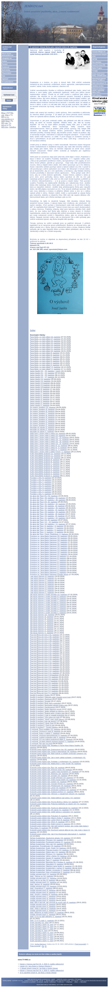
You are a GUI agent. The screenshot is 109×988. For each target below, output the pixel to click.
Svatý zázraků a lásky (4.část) (41, 935)
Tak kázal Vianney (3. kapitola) (41, 629)
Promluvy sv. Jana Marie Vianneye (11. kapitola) (48, 554)
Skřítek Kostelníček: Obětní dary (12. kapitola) (47, 852)
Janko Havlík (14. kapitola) (40, 379)
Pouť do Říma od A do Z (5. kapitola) (44, 685)
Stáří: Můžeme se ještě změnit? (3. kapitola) (47, 913)
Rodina (4, 61)
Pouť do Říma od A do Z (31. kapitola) (44, 635)
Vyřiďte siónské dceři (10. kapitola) (43, 886)
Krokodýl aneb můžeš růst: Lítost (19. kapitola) (48, 788)
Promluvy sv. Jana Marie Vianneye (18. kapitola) (48, 540)
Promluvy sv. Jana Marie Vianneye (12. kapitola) (48, 552)
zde (2, 115)
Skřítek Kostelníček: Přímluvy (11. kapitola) (46, 854)
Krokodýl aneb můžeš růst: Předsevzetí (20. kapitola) (50, 786)
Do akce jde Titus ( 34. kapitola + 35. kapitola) (47, 508)
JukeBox (12, 127)
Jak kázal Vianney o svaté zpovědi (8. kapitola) (48, 599)
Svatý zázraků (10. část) (39, 923)
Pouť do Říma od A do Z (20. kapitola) (44, 655)
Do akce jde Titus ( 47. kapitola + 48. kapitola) (47, 500)
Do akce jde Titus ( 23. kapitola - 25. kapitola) (47, 516)
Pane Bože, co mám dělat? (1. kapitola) (45, 369)
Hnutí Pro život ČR (98, 65)
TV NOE (95, 71)
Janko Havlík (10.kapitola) (40, 387)
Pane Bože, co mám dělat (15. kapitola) (45, 343)
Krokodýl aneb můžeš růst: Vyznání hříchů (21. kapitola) (51, 784)
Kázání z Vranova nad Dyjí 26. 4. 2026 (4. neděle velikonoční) (42, 964)
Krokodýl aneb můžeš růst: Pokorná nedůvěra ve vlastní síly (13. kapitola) (58, 804)
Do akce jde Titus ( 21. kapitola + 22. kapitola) (47, 518)
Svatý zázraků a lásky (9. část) (41, 925)
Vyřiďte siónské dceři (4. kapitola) (43, 904)
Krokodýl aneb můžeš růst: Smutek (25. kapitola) (48, 776)
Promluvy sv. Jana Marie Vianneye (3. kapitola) (48, 568)
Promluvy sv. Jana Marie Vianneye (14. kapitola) (48, 548)
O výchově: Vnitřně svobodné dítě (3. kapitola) (48, 737)
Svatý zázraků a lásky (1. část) (41, 941)
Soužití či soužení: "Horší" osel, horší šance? (47, 719)
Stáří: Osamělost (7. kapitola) (41, 888)
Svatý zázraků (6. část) (39, 931)
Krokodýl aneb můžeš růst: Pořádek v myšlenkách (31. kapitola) (54, 762)
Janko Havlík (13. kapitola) (40, 381)
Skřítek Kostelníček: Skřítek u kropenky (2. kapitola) (50, 870)
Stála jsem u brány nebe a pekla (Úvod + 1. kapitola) (50, 452)
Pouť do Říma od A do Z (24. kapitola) (44, 649)
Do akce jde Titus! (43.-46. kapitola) (43, 502)
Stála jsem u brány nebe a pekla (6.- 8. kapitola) (48, 448)
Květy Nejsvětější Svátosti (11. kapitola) (45, 456)
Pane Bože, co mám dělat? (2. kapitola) (45, 367)
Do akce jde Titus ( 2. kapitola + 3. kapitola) (46, 532)
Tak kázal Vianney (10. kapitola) (42, 615)
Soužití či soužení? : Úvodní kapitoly (44, 727)
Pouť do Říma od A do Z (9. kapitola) (44, 677)
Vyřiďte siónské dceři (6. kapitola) (43, 898)
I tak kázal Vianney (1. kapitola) (42, 593)
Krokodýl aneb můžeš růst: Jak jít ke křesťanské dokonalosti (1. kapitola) (58, 834)
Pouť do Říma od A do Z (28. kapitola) (44, 641)
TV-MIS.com (6, 126)
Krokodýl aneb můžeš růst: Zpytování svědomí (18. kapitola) (53, 790)
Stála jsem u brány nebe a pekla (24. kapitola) (47, 436)
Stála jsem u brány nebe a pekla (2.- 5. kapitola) (48, 450)
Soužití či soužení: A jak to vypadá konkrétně (47, 715)
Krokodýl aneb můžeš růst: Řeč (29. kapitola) (47, 768)
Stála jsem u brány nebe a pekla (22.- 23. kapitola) (49, 438)
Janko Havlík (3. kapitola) (39, 401)
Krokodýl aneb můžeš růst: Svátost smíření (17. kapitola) (52, 792)
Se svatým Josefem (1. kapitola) (42, 426)
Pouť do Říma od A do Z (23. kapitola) (44, 651)
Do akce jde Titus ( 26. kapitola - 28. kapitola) (47, 514)
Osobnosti (5, 67)
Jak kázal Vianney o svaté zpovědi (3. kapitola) (48, 609)
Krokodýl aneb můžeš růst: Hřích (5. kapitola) (47, 822)
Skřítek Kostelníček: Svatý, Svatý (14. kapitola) (48, 848)
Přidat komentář (35, 946)
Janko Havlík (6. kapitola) (39, 395)
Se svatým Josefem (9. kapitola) (42, 409)
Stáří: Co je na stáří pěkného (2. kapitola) (46, 917)
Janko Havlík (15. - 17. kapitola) (42, 377)
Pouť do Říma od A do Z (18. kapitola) (44, 659)
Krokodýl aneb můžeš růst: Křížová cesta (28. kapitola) (51, 770)
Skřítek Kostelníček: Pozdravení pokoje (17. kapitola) (50, 842)
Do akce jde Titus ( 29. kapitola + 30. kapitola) (47, 512)
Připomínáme (6, 73)
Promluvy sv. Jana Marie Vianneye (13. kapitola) (48, 550)
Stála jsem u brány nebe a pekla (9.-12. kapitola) (48, 446)
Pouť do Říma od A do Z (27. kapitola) (44, 643)
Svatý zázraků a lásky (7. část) (41, 929)
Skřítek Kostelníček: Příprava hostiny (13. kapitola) (49, 850)
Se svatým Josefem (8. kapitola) (42, 411)
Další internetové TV (99, 83)
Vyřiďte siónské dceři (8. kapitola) (43, 892)
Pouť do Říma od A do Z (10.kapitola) (44, 675)
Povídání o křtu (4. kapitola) (40, 488)
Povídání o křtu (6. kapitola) (40, 484)
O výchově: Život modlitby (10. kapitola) (45, 729)
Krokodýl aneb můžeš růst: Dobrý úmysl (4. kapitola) (50, 824)
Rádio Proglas (97, 68)
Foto (3, 76)
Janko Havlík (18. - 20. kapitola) (42, 375)
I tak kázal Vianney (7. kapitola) (42, 580)
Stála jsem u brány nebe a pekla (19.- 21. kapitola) (49, 440)
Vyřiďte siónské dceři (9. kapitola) (43, 890)
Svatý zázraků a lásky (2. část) (41, 939)
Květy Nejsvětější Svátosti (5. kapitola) (45, 468)
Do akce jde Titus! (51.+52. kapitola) (44, 496)
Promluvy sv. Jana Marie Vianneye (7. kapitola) (48, 560)
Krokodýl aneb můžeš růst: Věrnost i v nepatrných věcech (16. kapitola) (57, 794)
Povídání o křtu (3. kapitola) (40, 490)
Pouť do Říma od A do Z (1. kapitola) (44, 693)
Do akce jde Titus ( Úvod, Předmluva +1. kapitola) (49, 534)
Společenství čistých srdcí (99, 55)
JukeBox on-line (98, 86)
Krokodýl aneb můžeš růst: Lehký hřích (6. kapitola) (50, 820)
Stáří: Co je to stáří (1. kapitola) (42, 921)
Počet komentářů (80, 944)
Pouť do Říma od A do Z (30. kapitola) (44, 637)
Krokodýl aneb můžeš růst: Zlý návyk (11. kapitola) (49, 810)
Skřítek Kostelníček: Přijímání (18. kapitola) (46, 840)
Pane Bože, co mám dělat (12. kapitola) (45, 347)
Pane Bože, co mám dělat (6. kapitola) (44, 359)
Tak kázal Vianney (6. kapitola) (41, 623)
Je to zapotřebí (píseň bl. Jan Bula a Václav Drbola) (38, 973)
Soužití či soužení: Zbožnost (41, 699)
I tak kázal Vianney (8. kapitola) (42, 578)
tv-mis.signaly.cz (6, 118)
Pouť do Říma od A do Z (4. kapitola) (44, 687)
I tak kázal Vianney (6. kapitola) (42, 582)
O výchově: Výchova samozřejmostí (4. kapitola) (48, 735)
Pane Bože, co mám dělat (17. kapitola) (45, 339)
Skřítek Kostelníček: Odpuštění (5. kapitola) (46, 864)
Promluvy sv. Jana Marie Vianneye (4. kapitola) (48, 566)
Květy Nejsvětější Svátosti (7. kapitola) (45, 464)
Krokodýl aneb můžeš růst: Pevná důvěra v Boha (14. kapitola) (54, 802)
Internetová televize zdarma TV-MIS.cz (99, 79)
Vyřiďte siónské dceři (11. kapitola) (43, 878)
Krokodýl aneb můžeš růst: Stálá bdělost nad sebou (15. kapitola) (55, 798)
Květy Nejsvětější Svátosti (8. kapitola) (45, 462)
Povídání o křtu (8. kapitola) (40, 480)
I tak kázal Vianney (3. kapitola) (42, 589)
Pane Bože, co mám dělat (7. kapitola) (44, 357)
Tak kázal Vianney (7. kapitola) (41, 621)
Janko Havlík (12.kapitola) (40, 383)
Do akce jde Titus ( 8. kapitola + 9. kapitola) (46, 526)
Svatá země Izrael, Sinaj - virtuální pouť (99, 74)
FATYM (94, 59)
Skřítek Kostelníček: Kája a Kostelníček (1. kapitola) (50, 872)
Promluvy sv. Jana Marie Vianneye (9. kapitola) (48, 556)
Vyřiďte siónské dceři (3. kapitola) (43, 906)
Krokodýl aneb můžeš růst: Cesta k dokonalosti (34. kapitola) (53, 752)
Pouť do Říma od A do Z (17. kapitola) (44, 661)
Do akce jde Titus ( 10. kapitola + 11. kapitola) (47, 524)
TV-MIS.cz (6, 124)
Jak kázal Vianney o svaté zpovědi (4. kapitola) (48, 607)
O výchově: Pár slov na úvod (41, 743)
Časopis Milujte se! (99, 51)
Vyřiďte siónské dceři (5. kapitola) (43, 900)
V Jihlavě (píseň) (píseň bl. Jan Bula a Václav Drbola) (39, 968)
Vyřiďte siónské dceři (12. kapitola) (43, 874)
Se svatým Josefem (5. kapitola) (42, 417)
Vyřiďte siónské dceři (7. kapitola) (43, 896)
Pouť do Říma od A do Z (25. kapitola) (44, 647)
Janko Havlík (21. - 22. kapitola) (42, 373)
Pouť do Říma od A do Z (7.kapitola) (44, 681)
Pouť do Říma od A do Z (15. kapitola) (44, 665)
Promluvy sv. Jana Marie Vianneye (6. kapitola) (48, 562)
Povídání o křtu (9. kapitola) (40, 478)
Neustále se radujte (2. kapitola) (42, 430)
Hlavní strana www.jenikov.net (7, 54)
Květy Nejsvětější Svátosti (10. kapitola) (45, 458)
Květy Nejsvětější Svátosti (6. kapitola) (45, 466)
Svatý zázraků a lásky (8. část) (41, 927)
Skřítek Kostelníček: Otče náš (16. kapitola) (46, 844)
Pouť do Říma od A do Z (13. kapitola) (44, 669)
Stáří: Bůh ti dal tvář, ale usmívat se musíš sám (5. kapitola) (53, 902)
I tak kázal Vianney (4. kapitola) (42, 587)
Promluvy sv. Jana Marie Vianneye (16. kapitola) (48, 544)
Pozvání (5, 64)
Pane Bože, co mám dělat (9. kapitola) (44, 353)
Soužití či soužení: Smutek (40, 701)
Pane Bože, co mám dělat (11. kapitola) (45, 349)
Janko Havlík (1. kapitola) (39, 405)
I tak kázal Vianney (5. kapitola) (42, 584)
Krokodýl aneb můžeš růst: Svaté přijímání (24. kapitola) (51, 778)
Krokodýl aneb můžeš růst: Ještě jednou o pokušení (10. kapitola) (55, 812)
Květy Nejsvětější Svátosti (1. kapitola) (45, 476)
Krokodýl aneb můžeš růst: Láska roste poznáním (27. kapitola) (54, 772)
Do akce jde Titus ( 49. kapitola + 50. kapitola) (47, 498)
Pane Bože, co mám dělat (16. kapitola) (45, 341)
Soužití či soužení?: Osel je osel (42, 725)
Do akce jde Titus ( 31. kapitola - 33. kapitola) (47, 510)
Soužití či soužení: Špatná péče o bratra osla (47, 713)
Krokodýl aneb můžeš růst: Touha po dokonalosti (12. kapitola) (54, 808)
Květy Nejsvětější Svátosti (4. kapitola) (45, 470)
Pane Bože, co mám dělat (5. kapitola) (44, 361)
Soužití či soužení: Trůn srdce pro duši (44, 717)
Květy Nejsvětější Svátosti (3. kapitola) (45, 472)
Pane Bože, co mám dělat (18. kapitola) (45, 337)
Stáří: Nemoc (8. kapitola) (40, 884)
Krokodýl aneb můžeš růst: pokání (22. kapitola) (48, 782)
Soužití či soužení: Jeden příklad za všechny (47, 711)
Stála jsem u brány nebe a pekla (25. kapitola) (47, 434)
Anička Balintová (40, 944)
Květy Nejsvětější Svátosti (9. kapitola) (45, 460)
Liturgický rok (7, 58)
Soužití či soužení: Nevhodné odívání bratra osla (48, 705)
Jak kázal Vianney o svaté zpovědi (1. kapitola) (48, 613)
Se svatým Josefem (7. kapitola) (42, 413)
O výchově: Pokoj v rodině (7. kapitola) (45, 733)
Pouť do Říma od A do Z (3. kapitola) (44, 689)
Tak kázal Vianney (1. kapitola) (41, 633)
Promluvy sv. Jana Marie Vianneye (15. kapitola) (48, 546)
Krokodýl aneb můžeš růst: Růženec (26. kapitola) (49, 774)
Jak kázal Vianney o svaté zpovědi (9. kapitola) (48, 597)
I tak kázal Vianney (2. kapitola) (42, 591)
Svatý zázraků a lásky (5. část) (41, 933)
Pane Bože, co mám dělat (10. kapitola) (45, 351)
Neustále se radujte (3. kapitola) (42, 428)
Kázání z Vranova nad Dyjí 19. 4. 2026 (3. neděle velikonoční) (42, 970)
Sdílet (32, 330)
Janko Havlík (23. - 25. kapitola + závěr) (45, 371)
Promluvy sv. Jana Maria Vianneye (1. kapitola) (48, 572)
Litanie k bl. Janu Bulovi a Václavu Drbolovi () (36, 966)
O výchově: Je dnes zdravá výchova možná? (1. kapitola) (52, 741)
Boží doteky (6, 70)
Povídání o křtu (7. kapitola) (40, 482)
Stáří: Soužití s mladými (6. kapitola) (44, 894)
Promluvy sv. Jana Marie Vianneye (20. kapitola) (48, 536)
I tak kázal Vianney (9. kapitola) (42, 576)
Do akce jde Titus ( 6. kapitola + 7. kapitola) (46, 528)
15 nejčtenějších (7, 82)
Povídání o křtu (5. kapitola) (40, 486)
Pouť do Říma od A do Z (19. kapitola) (44, 657)
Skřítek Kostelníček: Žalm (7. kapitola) (44, 860)
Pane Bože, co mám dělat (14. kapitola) (45, 345)
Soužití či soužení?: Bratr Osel (42, 723)
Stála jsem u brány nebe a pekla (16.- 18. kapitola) (49, 442)
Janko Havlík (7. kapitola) (39, 393)
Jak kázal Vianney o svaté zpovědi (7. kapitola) (48, 601)
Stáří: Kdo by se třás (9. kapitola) (42, 880)
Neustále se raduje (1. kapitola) (42, 432)
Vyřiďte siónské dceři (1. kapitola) (43, 915)
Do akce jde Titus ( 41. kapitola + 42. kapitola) (47, 504)
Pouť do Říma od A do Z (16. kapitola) (44, 663)
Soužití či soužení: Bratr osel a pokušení (45, 703)
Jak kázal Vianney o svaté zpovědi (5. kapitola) (48, 605)
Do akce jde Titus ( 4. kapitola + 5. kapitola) (46, 530)
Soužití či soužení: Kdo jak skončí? (43, 721)
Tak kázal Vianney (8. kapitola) (41, 619)
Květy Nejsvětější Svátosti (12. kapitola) (45, 454)
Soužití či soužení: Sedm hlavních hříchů (45, 709)
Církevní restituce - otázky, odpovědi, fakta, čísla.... (98, 90)
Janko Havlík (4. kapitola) (39, 399)
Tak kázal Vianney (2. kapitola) (41, 631)
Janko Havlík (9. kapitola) (39, 389)
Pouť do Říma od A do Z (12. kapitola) (44, 671)
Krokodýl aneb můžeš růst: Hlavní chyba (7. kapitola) (50, 818)
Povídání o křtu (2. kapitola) (40, 492)
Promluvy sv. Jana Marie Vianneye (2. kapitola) (48, 570)
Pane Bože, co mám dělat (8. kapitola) (44, 355)
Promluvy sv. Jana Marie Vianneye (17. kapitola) (48, 542)
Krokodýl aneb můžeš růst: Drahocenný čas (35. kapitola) (52, 750)
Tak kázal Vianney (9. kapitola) (41, 617)
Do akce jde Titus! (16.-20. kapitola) (43, 520)
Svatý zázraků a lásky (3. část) (41, 937)
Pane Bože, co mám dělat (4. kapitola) (44, 363)
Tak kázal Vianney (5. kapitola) (41, 625)
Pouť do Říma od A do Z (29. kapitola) (44, 639)
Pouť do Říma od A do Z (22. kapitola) (44, 653)
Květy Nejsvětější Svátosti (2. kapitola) (45, 474)
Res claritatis (96, 62)
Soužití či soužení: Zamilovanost (42, 707)
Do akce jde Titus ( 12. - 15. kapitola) (44, 522)
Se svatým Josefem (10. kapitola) (43, 407)
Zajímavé (5, 79)
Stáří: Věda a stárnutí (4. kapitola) (43, 909)
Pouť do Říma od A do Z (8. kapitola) (44, 679)
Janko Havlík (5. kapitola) (39, 397)
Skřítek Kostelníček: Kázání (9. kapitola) (45, 858)
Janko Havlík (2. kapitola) (39, 403)
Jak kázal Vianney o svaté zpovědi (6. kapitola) (48, 603)
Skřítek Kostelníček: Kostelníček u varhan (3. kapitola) (51, 868)
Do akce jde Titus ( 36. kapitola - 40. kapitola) (47, 506)
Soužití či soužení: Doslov (40, 695)
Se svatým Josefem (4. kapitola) (42, 419)
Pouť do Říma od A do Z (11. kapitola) (44, 673)
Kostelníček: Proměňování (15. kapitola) (45, 846)
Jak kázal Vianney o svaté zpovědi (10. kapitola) (48, 595)
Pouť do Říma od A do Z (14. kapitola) (44, 667)
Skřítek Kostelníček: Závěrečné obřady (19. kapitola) (50, 838)
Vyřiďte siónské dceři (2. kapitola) (43, 911)
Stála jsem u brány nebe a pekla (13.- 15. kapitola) (49, 444)
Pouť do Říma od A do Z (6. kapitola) (44, 683)
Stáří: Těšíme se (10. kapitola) (41, 876)
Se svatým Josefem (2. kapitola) (42, 423)
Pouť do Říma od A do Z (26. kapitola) (44, 645)
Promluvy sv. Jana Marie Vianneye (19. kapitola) (48, 538)
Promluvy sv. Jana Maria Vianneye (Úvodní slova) (49, 574)
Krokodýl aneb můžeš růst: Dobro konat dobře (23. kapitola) (53, 780)
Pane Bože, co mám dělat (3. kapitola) (44, 365)
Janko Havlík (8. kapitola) (39, 391)
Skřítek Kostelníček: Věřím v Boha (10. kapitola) (48, 856)
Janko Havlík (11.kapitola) (40, 385)
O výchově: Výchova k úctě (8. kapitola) (45, 731)
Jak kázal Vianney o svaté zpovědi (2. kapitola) (48, 611)
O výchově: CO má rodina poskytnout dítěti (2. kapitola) (51, 739)
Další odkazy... (97, 95)
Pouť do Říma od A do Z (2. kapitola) (44, 691)
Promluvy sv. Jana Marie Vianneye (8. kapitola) (48, 558)
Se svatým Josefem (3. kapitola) (42, 421)
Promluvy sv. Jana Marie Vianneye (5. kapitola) (48, 564)
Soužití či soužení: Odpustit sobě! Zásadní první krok (50, 697)
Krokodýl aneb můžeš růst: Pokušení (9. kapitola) (49, 816)
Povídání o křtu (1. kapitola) (40, 494)
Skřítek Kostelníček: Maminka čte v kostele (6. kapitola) (51, 862)
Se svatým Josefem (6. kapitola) (42, 415)
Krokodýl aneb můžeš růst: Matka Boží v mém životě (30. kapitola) (55, 764)
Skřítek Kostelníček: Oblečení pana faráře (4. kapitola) (51, 866)
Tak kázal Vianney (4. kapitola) (41, 627)
